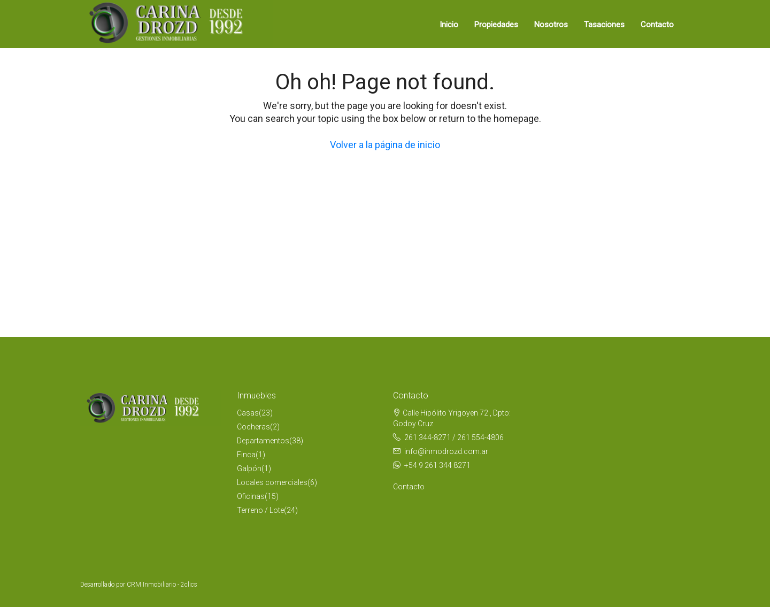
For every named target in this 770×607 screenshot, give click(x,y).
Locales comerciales (272, 482)
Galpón (249, 468)
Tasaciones (604, 24)
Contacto (657, 24)
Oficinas (251, 496)
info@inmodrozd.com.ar (446, 451)
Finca (246, 454)
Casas (248, 413)
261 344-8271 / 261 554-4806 (454, 437)
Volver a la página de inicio (385, 144)
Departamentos (263, 440)
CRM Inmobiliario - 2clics (162, 584)
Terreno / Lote (260, 510)
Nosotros (551, 24)
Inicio (449, 24)
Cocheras (253, 426)
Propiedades (496, 24)
